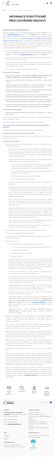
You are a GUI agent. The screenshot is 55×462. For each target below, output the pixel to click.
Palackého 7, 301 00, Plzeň (12, 77)
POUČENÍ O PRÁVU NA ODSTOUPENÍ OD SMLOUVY (38, 424)
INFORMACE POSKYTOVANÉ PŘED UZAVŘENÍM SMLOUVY (39, 417)
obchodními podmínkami (37, 309)
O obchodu (7, 437)
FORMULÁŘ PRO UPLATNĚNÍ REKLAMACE (38, 422)
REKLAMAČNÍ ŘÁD (33, 420)
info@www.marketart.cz (14, 424)
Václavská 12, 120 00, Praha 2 (39, 75)
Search (44, 3)
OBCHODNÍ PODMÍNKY (34, 412)
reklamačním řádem (14, 311)
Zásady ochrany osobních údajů (37, 414)
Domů (4, 10)
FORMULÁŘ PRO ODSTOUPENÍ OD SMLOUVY (39, 427)
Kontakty (6, 435)
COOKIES (31, 429)
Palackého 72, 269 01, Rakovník (34, 77)
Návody (6, 439)
